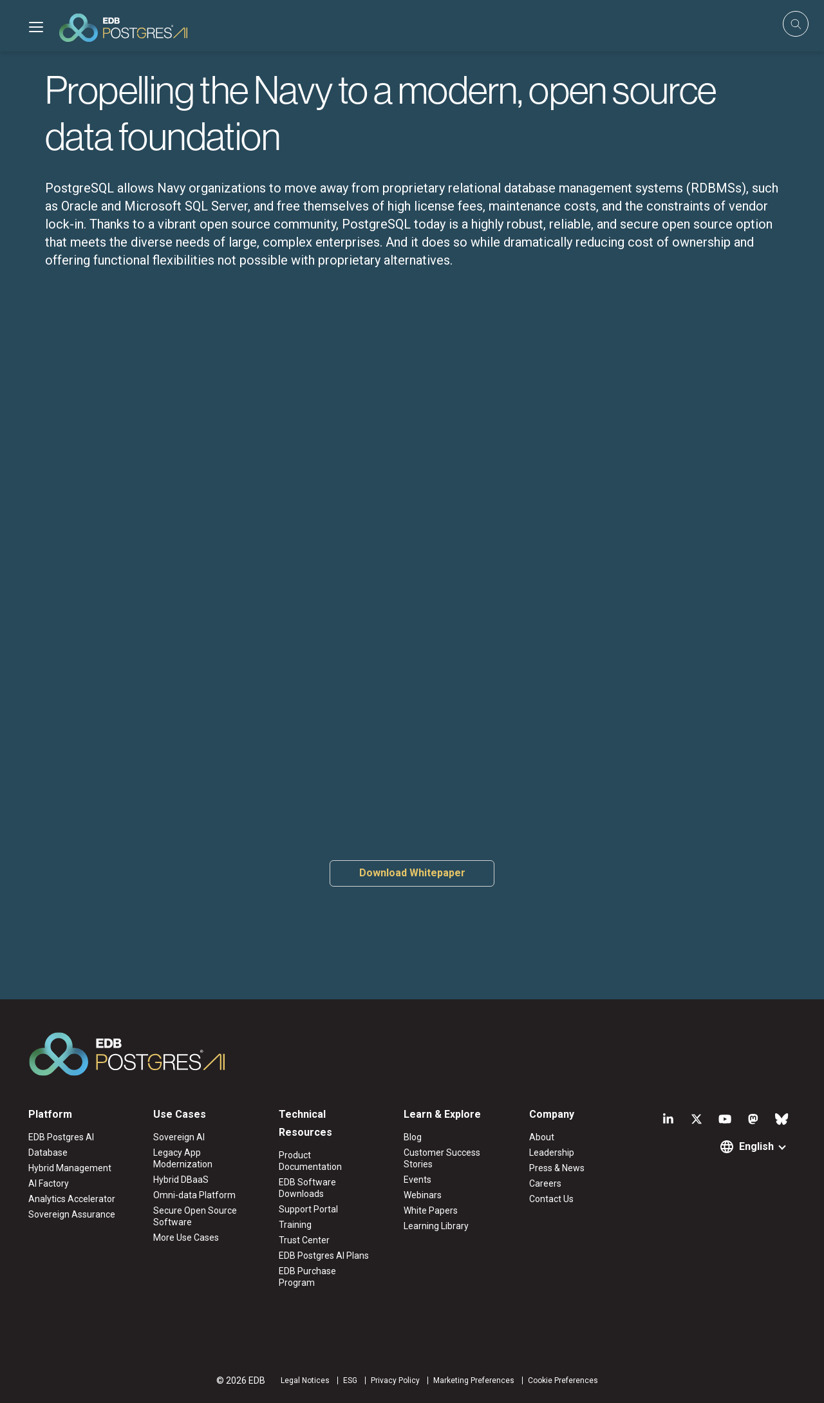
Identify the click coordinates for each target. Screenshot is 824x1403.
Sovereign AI (179, 1137)
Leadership (551, 1152)
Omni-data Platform (194, 1195)
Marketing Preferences (473, 1380)
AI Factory (48, 1183)
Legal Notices (305, 1380)
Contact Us (551, 1199)
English (756, 1146)
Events (417, 1179)
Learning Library (436, 1226)
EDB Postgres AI (61, 1137)
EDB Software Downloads (307, 1188)
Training (295, 1224)
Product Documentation (310, 1161)
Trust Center (304, 1240)
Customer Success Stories (442, 1158)
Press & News (557, 1168)
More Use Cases (186, 1237)
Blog (413, 1137)
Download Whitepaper (412, 873)
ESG (350, 1380)
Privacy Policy (395, 1380)
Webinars (423, 1195)
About (541, 1137)
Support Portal (308, 1209)
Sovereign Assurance (71, 1214)
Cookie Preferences (563, 1380)
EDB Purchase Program (307, 1277)
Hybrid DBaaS (181, 1179)
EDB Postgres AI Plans (324, 1255)
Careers (545, 1183)
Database (48, 1152)
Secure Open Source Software (195, 1216)
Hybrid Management (69, 1168)
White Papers (431, 1210)
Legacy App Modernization (182, 1158)
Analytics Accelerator (71, 1199)
